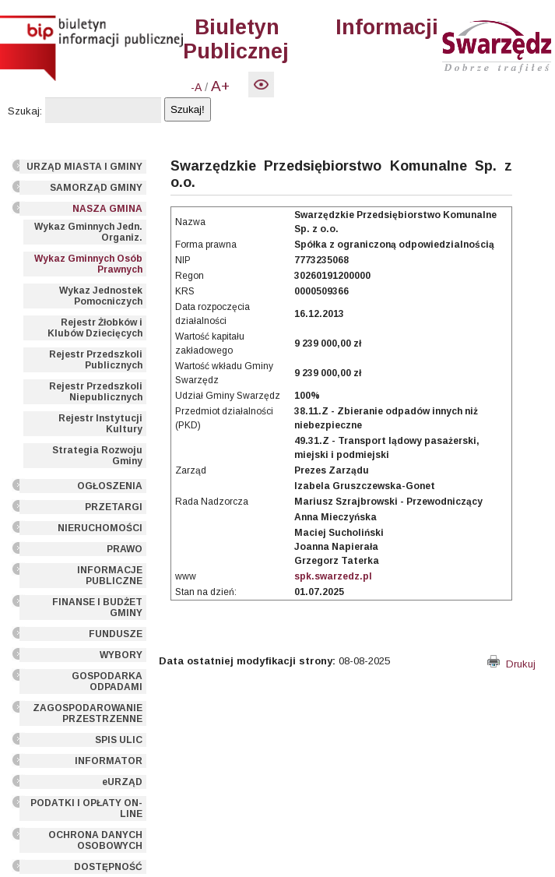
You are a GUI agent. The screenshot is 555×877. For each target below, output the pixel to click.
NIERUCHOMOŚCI (100, 528)
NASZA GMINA (107, 208)
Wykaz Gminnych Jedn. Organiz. (88, 232)
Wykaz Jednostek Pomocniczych (100, 296)
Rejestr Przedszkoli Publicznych (95, 360)
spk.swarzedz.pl (333, 576)
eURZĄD (122, 782)
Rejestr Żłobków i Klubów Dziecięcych (94, 328)
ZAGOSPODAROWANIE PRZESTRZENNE (87, 713)
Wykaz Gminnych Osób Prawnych (88, 264)
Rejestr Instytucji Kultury (100, 424)
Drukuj (511, 664)
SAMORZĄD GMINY (96, 187)
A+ (220, 86)
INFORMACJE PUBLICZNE (109, 575)
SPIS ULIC (118, 739)
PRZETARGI (113, 507)
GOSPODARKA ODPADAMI (107, 681)
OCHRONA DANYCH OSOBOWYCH (95, 840)
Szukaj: (25, 111)
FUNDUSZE (115, 634)
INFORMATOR (108, 760)
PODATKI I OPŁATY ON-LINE (86, 808)
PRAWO (124, 549)
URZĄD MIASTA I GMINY (84, 166)
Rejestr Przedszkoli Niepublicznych (95, 392)
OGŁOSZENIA (109, 486)
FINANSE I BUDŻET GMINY (97, 607)
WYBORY (121, 655)
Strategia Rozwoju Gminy (97, 456)
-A (196, 87)
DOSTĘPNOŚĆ (108, 866)
